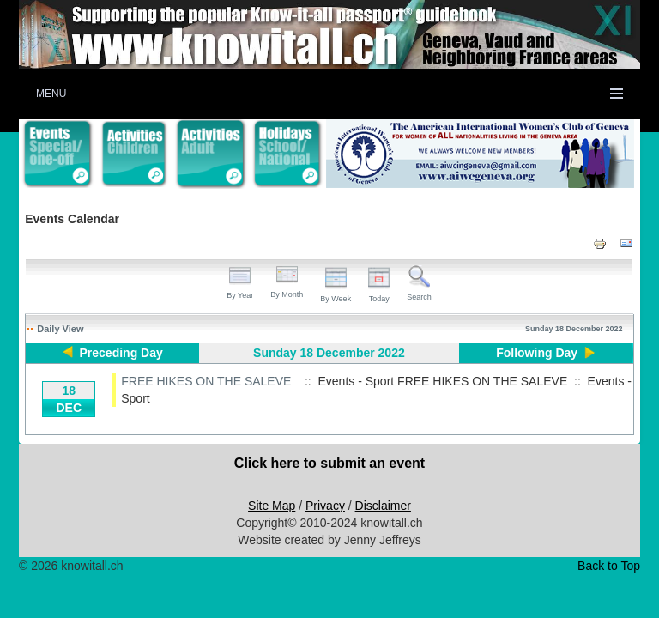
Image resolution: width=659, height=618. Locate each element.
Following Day (536, 353)
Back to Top (608, 566)
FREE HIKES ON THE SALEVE (206, 381)
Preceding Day (121, 353)
